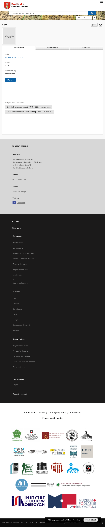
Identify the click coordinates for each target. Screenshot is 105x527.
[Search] (92, 13)
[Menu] (101, 2)
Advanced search (84, 18)
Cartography (18, 248)
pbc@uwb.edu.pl (19, 191)
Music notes (17, 275)
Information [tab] (52, 48)
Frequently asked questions (24, 361)
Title (14, 298)
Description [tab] (19, 48)
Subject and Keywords (21, 325)
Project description (20, 345)
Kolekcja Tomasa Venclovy (23, 253)
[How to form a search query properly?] (94, 18)
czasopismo (10, 74)
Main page (16, 228)
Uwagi (15, 320)
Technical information (21, 356)
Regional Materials (20, 269)
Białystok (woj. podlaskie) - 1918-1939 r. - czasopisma (29, 107)
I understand (91, 520)
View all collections (20, 283)
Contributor (17, 309)
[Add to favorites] (100, 24)
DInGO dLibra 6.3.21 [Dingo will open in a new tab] (28, 522)
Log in (15, 384)
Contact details (19, 367)
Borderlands (18, 242)
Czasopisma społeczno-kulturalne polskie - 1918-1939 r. (30, 112)
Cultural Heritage (20, 264)
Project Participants (20, 351)
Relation (16, 330)
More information (73, 520)
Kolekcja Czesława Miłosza (23, 258)
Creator (16, 303)
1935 (7, 65)
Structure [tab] (86, 48)
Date (15, 314)
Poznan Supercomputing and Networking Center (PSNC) (79, 522)
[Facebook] (14, 203)
